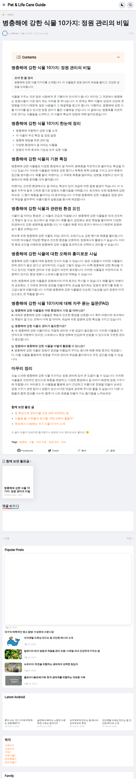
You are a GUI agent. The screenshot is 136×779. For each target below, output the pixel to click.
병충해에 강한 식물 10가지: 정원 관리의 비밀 (17, 490)
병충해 (10, 15)
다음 (6, 538)
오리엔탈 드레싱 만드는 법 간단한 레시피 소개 (48, 637)
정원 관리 (54, 442)
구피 (8, 752)
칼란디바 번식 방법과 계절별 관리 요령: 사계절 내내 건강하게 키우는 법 (62, 651)
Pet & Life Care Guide (26, 5)
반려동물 (10, 758)
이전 (129, 538)
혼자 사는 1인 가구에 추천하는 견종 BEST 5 (19, 721)
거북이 (9, 745)
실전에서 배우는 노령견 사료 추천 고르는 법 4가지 (51, 721)
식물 (31, 442)
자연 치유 (41, 442)
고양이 (10, 748)
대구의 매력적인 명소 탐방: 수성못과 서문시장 (29, 632)
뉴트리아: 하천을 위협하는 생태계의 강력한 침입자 (51, 664)
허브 (63, 442)
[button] (5, 5)
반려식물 (11, 762)
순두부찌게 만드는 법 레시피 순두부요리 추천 (84, 721)
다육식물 (10, 755)
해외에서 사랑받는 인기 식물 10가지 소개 (40, 423)
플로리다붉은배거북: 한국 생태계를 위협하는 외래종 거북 (54, 677)
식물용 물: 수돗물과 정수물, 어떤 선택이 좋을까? (44, 418)
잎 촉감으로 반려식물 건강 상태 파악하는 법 (42, 413)
